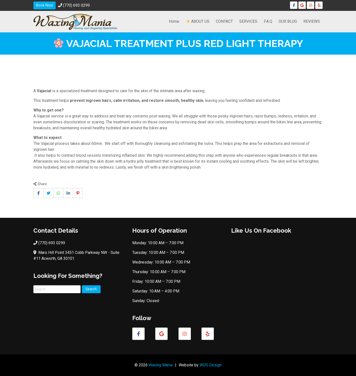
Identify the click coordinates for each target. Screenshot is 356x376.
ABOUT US (197, 21)
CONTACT (224, 21)
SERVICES (248, 21)
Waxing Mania (161, 365)
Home (174, 21)
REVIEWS (311, 21)
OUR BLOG (288, 21)
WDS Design (211, 365)
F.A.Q (268, 21)
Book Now (44, 5)
